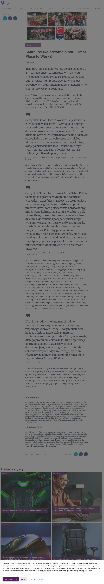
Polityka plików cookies (37, 579)
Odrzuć (23, 579)
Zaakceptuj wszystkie (10, 579)
